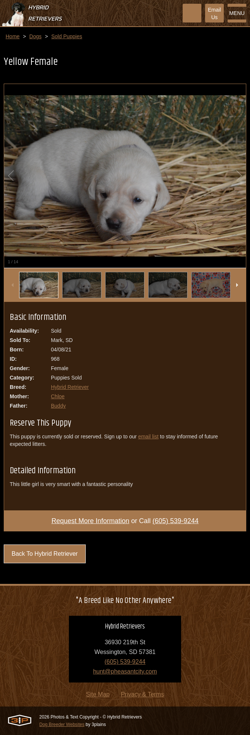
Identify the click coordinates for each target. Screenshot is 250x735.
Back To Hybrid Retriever (45, 553)
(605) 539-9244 (176, 521)
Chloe (58, 396)
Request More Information (90, 521)
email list (148, 437)
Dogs (35, 36)
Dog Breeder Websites (62, 724)
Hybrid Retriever (70, 387)
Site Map (98, 694)
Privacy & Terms (142, 694)
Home (12, 36)
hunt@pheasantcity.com (125, 671)
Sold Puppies (66, 36)
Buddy (58, 406)
